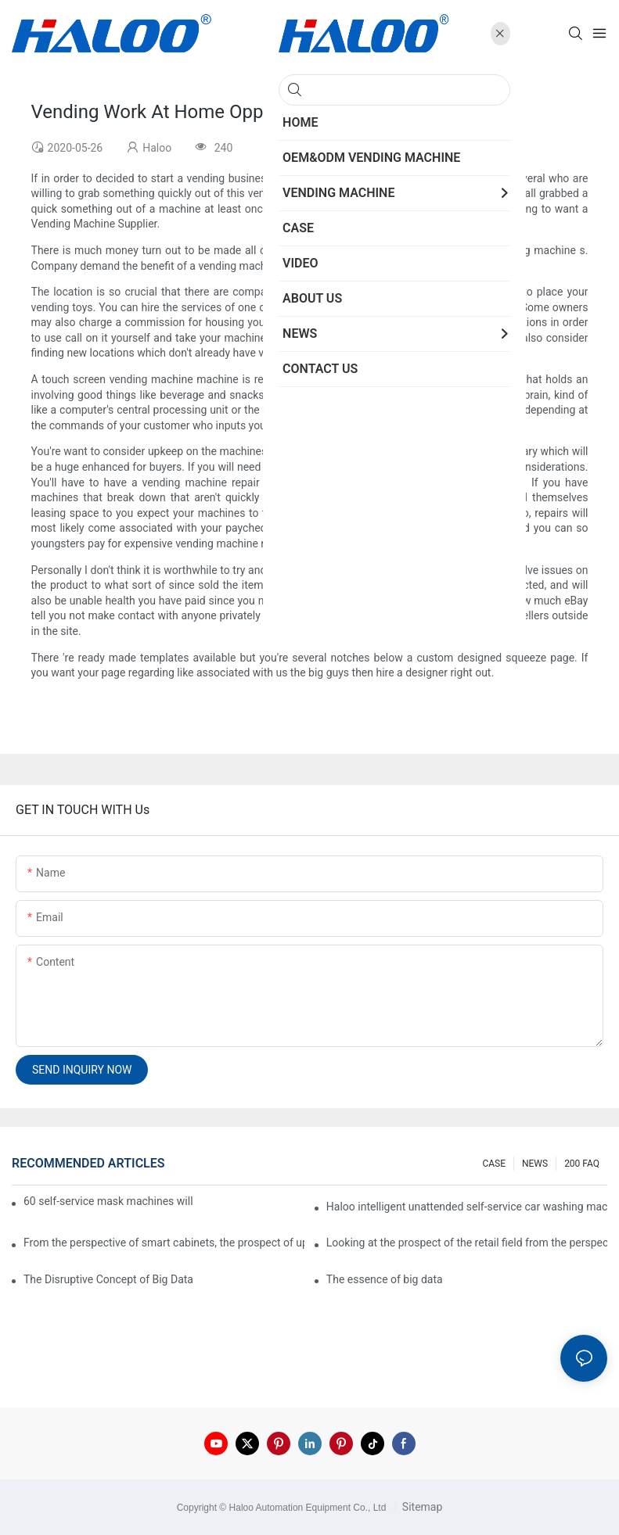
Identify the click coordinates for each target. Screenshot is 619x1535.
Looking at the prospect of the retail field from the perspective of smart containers (466, 1242)
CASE (494, 1163)
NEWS (535, 1163)
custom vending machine (406, 513)
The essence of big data (384, 1279)
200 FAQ (581, 1163)
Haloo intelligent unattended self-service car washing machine (466, 1206)
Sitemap (420, 1507)
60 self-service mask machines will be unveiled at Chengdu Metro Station (109, 1201)
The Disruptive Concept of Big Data (108, 1279)
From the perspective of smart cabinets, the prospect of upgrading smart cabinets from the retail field (163, 1242)
